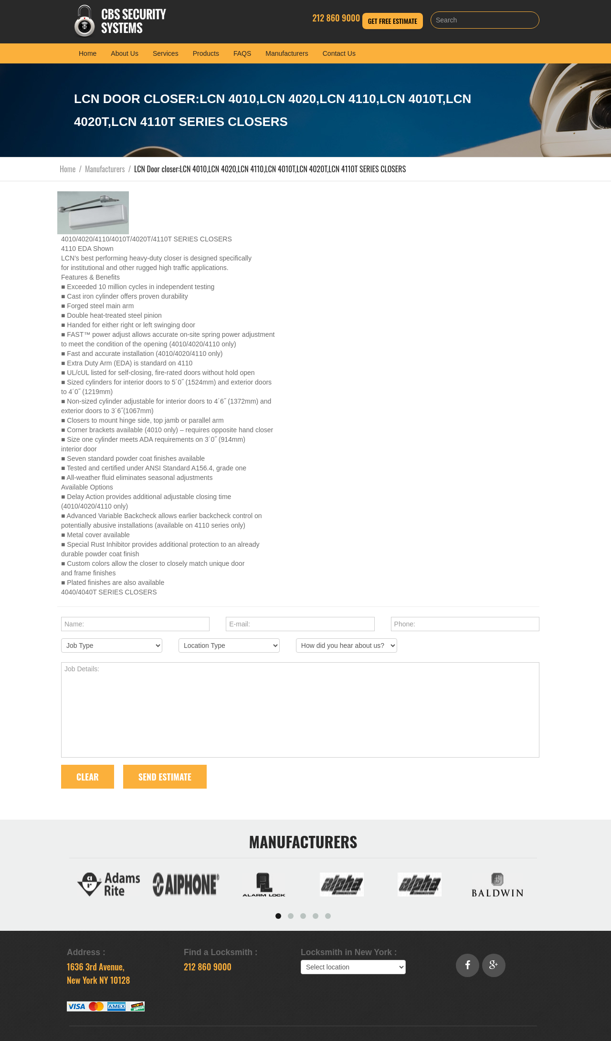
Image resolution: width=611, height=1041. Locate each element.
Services (166, 53)
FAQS (242, 53)
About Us (124, 53)
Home (87, 53)
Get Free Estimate (392, 21)
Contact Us (339, 53)
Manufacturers (286, 53)
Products (206, 53)
